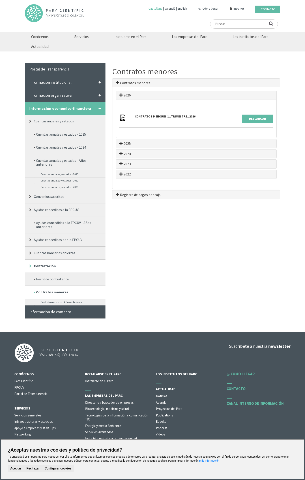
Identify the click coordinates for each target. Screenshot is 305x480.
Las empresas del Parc (189, 36)
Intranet (239, 8)
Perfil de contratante (52, 279)
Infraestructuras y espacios (33, 421)
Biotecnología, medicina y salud (107, 409)
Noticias (161, 396)
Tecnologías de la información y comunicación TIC (116, 417)
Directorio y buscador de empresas (109, 402)
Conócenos (40, 36)
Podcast (162, 428)
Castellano (155, 8)
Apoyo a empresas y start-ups (35, 428)
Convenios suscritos (49, 196)
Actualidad (40, 46)
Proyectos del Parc (169, 409)
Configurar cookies (58, 468)
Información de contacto (50, 311)
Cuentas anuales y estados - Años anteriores (61, 162)
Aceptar (15, 468)
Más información (209, 460)
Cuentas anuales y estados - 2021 (59, 187)
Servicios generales (27, 415)
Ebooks (161, 421)
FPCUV (19, 387)
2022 (125, 174)
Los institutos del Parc (250, 36)
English (182, 8)
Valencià (170, 8)
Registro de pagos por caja (138, 194)
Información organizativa (50, 95)
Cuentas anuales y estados (54, 121)
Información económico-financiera (60, 108)
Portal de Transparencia (49, 69)
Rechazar (33, 468)
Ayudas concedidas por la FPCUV (58, 239)
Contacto (268, 9)
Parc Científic (23, 381)
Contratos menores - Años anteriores (61, 302)
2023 (125, 164)
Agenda (161, 402)
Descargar (257, 119)
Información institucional (50, 82)
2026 (125, 95)
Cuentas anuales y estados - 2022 (59, 180)
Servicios (81, 36)
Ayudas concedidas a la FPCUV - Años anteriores (63, 224)
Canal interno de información (255, 403)
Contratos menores (52, 292)
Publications (164, 415)
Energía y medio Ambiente (103, 426)
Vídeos (160, 434)
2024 (125, 153)
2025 (125, 143)
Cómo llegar (210, 8)
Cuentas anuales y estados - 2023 (59, 174)
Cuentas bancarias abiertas (54, 253)
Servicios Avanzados (99, 432)
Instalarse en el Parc (130, 36)
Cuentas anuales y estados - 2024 (61, 147)
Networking (22, 434)
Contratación (45, 266)
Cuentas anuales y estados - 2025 (61, 134)
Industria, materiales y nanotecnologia (111, 438)
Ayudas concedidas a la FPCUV (56, 209)
